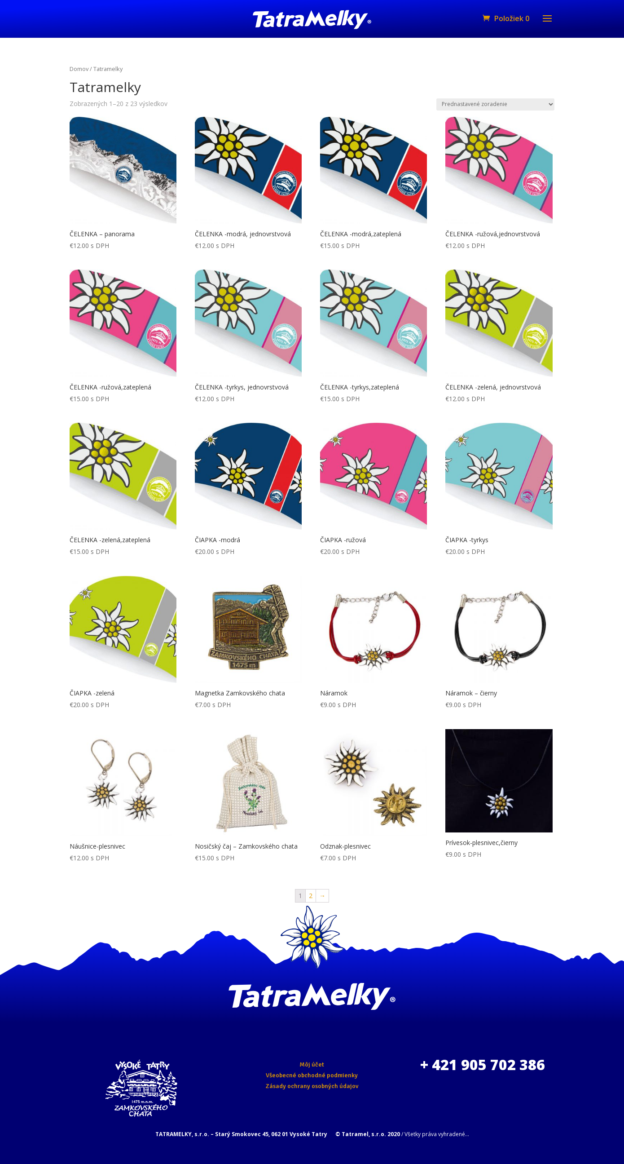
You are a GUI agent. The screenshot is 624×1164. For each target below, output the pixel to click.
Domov (79, 69)
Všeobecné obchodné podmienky (312, 1075)
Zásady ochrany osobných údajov (312, 1086)
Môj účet (311, 1064)
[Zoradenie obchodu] (495, 104)
